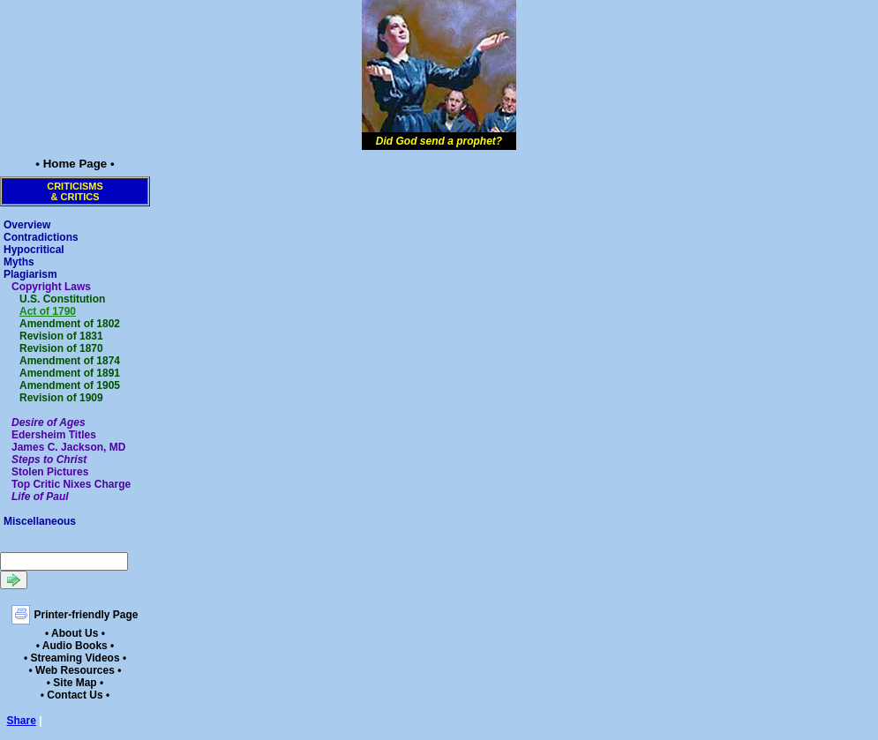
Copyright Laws (51, 286)
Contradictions (41, 237)
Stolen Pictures (49, 472)
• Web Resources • (75, 670)
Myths (19, 262)
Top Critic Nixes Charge (71, 484)
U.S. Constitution (62, 299)
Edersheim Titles (53, 435)
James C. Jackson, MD (68, 447)
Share (21, 720)
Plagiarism (30, 274)
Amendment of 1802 (69, 324)
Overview (27, 225)
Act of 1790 (47, 311)
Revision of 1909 (61, 398)
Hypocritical (34, 249)
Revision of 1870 (61, 348)
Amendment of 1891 (69, 373)
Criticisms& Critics (75, 191)
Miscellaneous (40, 521)
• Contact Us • (75, 695)
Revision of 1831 (61, 336)
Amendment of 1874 (69, 361)
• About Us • (75, 633)
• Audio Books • (75, 645)
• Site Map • (75, 682)
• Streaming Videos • (75, 658)
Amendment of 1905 (69, 385)
